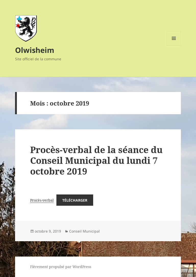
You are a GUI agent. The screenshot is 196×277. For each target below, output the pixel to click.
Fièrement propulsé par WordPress (60, 266)
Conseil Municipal (84, 231)
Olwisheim (34, 50)
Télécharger (74, 200)
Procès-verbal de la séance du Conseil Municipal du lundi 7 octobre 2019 (96, 160)
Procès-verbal (42, 200)
